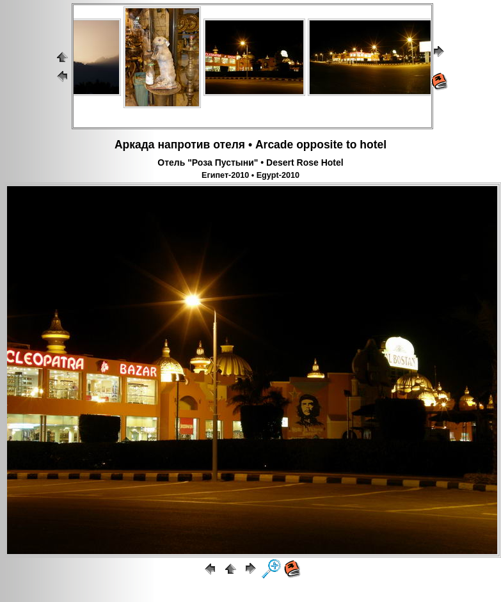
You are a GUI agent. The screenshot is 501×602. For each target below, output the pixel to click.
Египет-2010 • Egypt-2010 (250, 175)
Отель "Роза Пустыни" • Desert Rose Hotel (250, 162)
